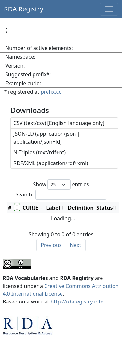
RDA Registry (23, 9)
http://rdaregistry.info (76, 301)
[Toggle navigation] (109, 9)
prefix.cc (51, 91)
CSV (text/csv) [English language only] (58, 123)
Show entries (61, 184)
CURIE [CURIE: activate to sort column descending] (30, 207)
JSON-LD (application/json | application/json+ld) (46, 137)
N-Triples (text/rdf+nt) (39, 152)
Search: (61, 195)
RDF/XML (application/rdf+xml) (50, 163)
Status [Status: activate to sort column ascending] (104, 207)
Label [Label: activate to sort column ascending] (53, 207)
